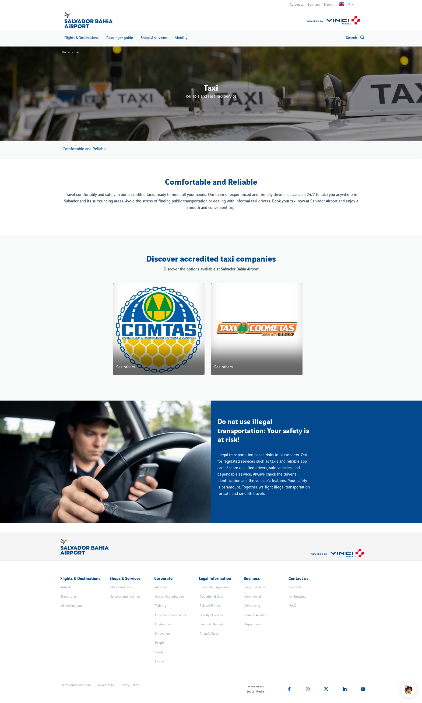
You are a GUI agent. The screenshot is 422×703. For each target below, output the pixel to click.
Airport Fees (252, 624)
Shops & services (154, 38)
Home (66, 52)
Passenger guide (119, 38)
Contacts (295, 587)
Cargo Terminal (254, 587)
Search (355, 38)
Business (314, 4)
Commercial (252, 596)
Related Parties (210, 606)
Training (160, 606)
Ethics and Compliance (171, 615)
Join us (159, 661)
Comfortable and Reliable (85, 149)
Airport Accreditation (169, 596)
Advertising (252, 606)
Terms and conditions (76, 685)
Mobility (180, 38)
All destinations (71, 606)
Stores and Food (121, 587)
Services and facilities (125, 596)
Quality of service (212, 615)
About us (161, 587)
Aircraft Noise (209, 634)
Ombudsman (298, 596)
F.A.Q (292, 606)
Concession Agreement (215, 587)
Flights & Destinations (81, 38)
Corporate (296, 4)
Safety (159, 652)
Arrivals (66, 587)
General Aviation (255, 615)
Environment (164, 624)
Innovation (162, 634)
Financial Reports (212, 624)
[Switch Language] (348, 4)
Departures (68, 596)
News (328, 4)
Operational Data (211, 596)
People (159, 643)
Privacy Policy (129, 685)
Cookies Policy (105, 685)
